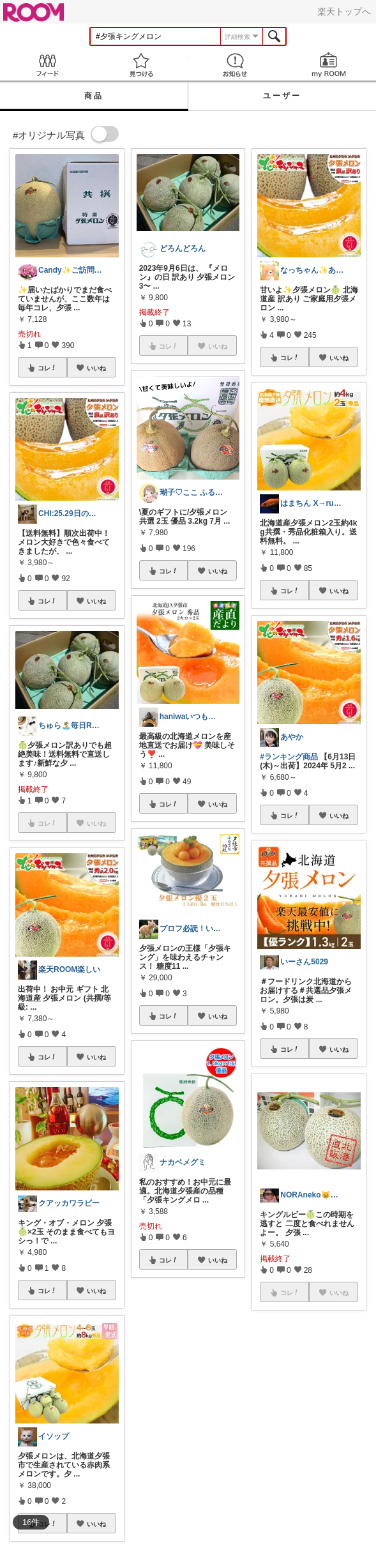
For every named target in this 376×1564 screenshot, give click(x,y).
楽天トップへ (344, 11)
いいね (96, 368)
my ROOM (329, 64)
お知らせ (235, 64)
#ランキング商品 (289, 756)
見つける (141, 64)
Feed (47, 64)
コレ (47, 368)
